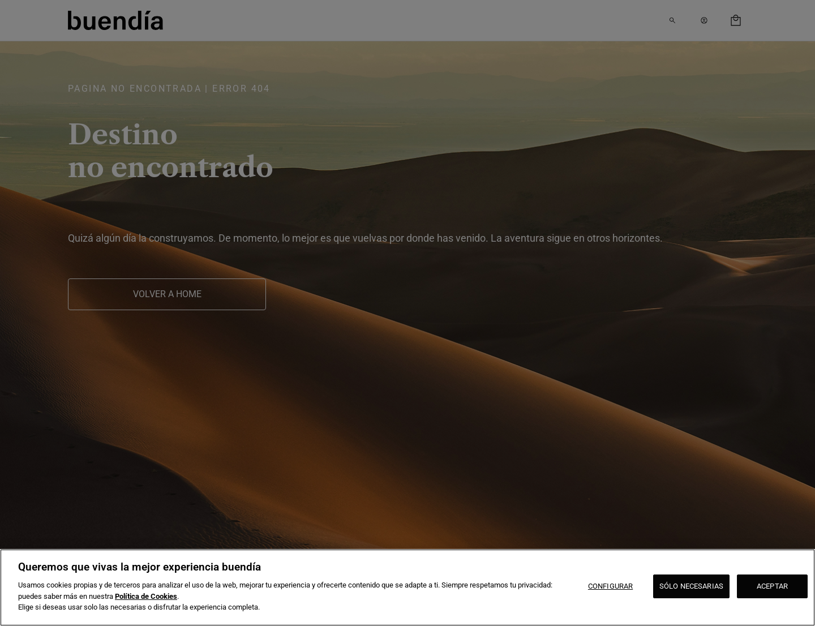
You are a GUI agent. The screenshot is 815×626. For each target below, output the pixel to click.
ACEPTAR (772, 586)
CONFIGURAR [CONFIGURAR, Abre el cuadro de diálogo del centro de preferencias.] (610, 586)
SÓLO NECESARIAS (691, 586)
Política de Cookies (146, 596)
